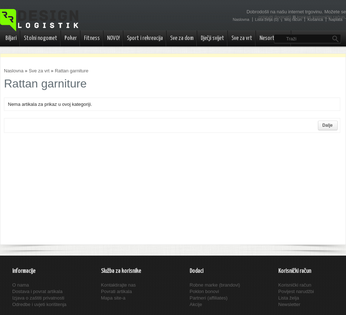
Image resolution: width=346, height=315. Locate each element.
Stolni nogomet (40, 38)
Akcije (196, 304)
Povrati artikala (116, 291)
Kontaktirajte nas (118, 285)
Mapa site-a (113, 298)
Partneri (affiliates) (208, 298)
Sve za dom (182, 38)
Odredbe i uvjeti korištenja (39, 304)
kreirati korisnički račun (321, 17)
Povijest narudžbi (296, 291)
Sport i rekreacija (145, 38)
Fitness (92, 38)
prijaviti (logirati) (274, 17)
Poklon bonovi (204, 291)
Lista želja (288, 298)
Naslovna (13, 70)
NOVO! (113, 38)
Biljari (11, 38)
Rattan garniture (71, 70)
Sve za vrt (241, 38)
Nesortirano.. (274, 38)
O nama (20, 285)
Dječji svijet (212, 38)
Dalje (327, 125)
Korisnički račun (294, 285)
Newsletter (289, 304)
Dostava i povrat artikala (37, 291)
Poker (71, 38)
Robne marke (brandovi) (215, 285)
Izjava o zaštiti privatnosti (38, 298)
